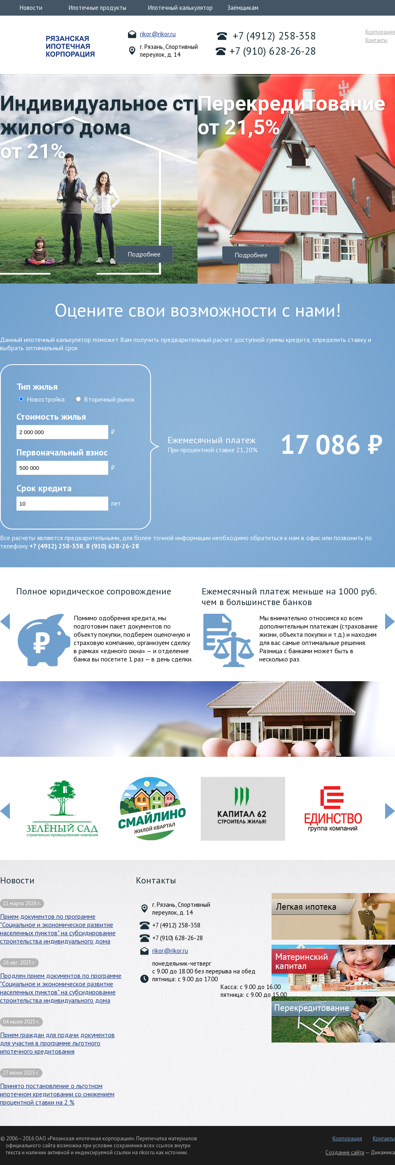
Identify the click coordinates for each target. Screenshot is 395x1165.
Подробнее (144, 254)
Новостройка (46, 399)
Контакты (376, 40)
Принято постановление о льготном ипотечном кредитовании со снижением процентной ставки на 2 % (57, 1087)
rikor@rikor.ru (158, 34)
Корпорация (380, 31)
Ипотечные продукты (97, 8)
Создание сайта (344, 1152)
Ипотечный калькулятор (180, 8)
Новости (31, 8)
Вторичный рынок (109, 399)
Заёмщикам (242, 8)
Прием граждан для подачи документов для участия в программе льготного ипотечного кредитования (57, 1036)
